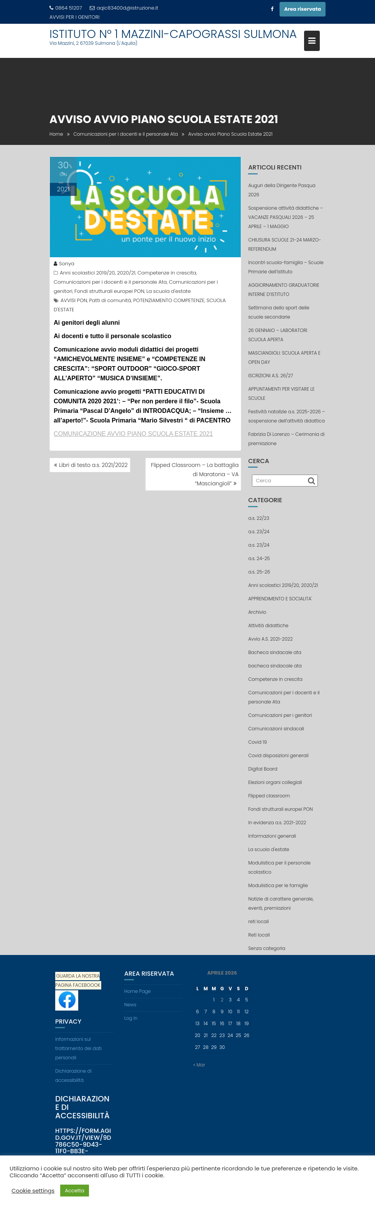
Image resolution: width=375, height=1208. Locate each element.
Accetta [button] (74, 1190)
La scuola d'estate (168, 291)
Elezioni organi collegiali (275, 782)
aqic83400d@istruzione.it (124, 8)
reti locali (258, 921)
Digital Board (262, 769)
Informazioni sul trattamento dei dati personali (78, 1048)
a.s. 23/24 (258, 531)
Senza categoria (266, 948)
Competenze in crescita (167, 272)
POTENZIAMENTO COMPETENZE (168, 300)
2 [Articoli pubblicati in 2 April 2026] (222, 999)
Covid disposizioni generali (278, 755)
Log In (131, 1018)
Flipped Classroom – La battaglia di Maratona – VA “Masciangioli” (195, 474)
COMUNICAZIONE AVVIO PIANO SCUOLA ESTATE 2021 (133, 434)
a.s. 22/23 (258, 518)
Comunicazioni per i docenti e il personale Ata (110, 282)
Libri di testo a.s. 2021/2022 (93, 465)
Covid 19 (257, 742)
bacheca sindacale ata (274, 665)
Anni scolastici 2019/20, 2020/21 (97, 272)
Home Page (137, 991)
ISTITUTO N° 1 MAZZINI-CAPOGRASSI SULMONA (173, 34)
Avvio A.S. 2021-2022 (270, 639)
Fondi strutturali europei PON (109, 291)
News (130, 1004)
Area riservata (302, 9)
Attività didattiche (268, 625)
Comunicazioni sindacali (276, 728)
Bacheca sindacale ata (274, 652)
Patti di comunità (110, 300)
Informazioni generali (272, 836)
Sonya (64, 263)
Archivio (257, 612)
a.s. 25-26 (259, 572)
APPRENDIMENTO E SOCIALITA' (280, 598)
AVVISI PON (74, 300)
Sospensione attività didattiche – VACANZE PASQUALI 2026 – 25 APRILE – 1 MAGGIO (285, 217)
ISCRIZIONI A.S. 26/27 (270, 375)
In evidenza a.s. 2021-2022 (277, 822)
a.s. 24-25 (259, 558)
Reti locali (259, 935)
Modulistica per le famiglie (278, 885)
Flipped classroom (269, 795)
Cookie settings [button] (33, 1190)
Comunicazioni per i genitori (280, 715)
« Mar (199, 1065)
